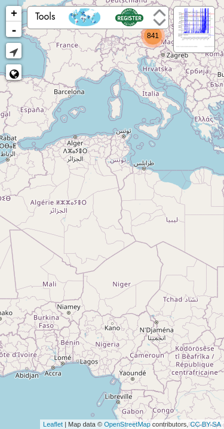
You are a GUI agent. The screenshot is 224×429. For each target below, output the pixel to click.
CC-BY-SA (205, 424)
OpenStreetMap (127, 424)
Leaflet (53, 424)
